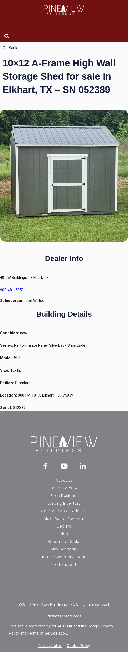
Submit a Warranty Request (64, 556)
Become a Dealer (64, 541)
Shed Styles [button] (64, 488)
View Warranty (64, 549)
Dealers (64, 526)
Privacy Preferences (64, 616)
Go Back (10, 47)
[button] (7, 36)
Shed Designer (64, 495)
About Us (64, 480)
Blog (64, 534)
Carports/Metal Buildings (64, 511)
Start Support (64, 564)
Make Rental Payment (64, 518)
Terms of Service (42, 633)
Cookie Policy (78, 645)
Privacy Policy (50, 645)
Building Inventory (64, 503)
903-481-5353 (12, 290)
